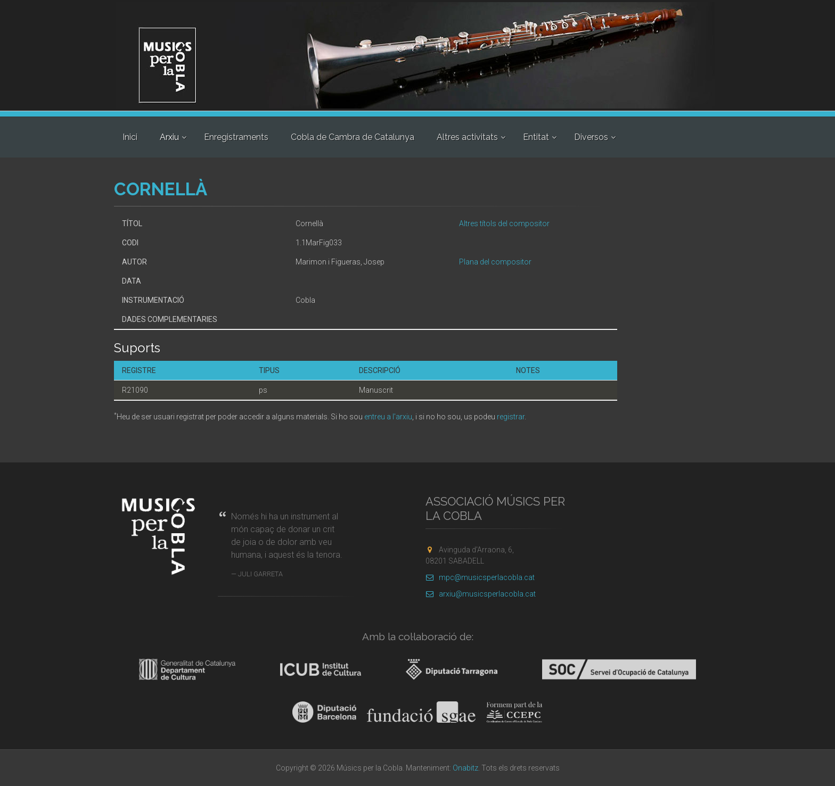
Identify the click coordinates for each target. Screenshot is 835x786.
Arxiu (169, 137)
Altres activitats (467, 137)
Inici (129, 137)
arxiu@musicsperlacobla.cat (480, 594)
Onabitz (465, 768)
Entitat (536, 137)
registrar (511, 416)
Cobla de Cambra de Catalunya (352, 137)
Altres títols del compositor (504, 223)
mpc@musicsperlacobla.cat (480, 577)
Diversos (591, 137)
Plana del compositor (495, 262)
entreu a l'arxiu (388, 416)
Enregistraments (236, 137)
